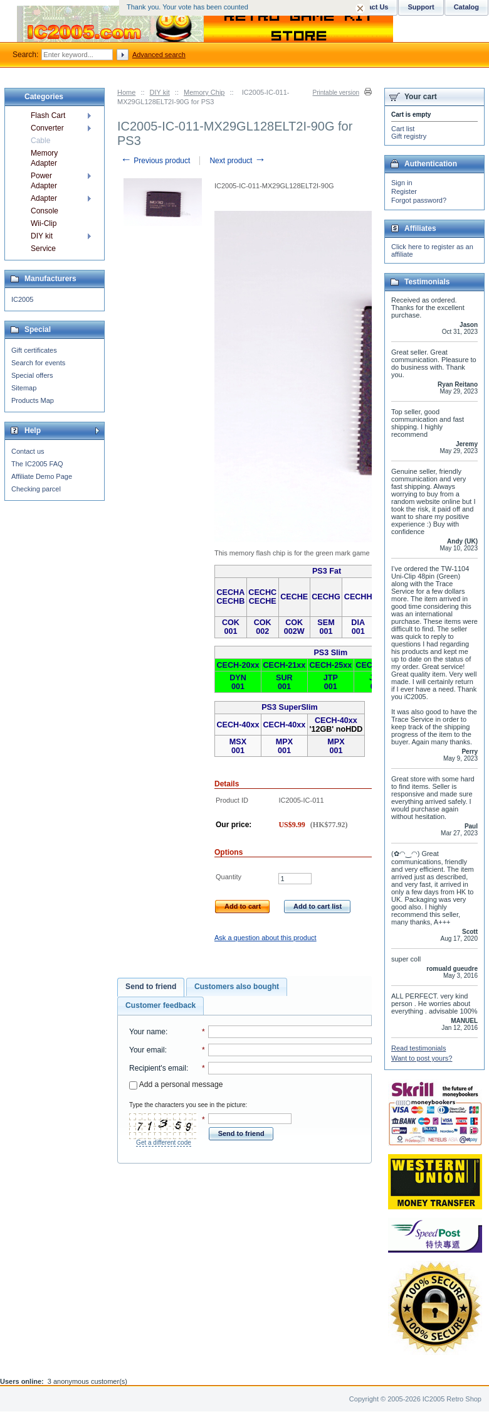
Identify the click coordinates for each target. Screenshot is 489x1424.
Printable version (336, 92)
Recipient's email (157, 1068)
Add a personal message (176, 1084)
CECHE (262, 601)
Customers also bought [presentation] (236, 986)
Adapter (44, 198)
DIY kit (160, 92)
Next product (237, 160)
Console (44, 210)
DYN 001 (237, 682)
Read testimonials (418, 1048)
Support (421, 7)
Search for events (38, 363)
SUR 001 (284, 682)
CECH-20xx (238, 665)
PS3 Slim (330, 652)
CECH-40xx (238, 724)
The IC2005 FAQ (37, 464)
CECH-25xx (330, 665)
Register (404, 191)
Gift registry (408, 136)
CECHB (231, 601)
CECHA (231, 592)
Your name (147, 1031)
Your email (147, 1050)
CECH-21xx (284, 665)
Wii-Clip (43, 223)
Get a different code (163, 1142)
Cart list (402, 128)
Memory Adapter (44, 158)
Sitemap (23, 388)
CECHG (326, 596)
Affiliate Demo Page (41, 476)
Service (43, 248)
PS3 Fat (326, 571)
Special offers (32, 375)
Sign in (402, 182)
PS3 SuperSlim (289, 707)
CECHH (358, 596)
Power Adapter (44, 180)
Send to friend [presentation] (150, 986)
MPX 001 (284, 746)
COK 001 (230, 627)
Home (126, 92)
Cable (40, 140)
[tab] (150, 987)
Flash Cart (48, 115)
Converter (47, 128)
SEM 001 (325, 627)
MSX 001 (237, 746)
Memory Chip (204, 92)
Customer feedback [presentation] (160, 1005)
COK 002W (294, 627)
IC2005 (22, 299)
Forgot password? (418, 200)
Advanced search (159, 54)
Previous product (155, 160)
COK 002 (262, 627)
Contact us (28, 451)
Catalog (466, 7)
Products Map (32, 400)
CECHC (262, 592)
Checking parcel (36, 489)
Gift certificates (34, 350)
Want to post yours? (421, 1058)
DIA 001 (358, 627)
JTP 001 (330, 682)
